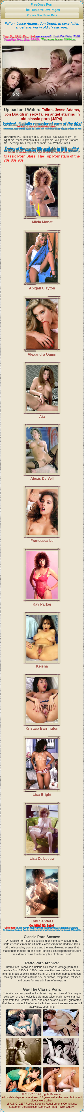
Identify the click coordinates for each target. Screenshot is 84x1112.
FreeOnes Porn (42, 4)
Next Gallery (67, 1106)
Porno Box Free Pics (42, 15)
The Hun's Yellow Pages (42, 10)
